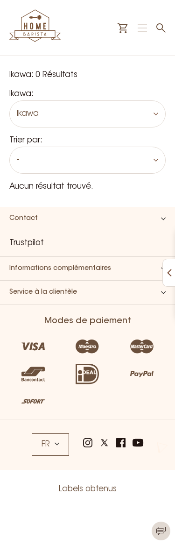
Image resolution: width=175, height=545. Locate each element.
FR (50, 444)
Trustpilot (26, 243)
